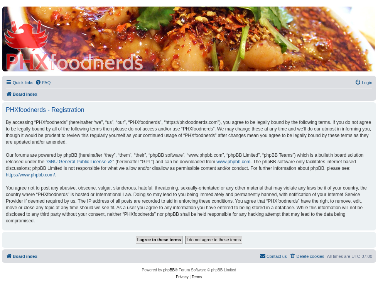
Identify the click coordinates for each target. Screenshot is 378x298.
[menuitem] (43, 82)
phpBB (169, 270)
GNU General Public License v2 (79, 161)
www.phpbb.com (233, 161)
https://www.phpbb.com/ (30, 175)
